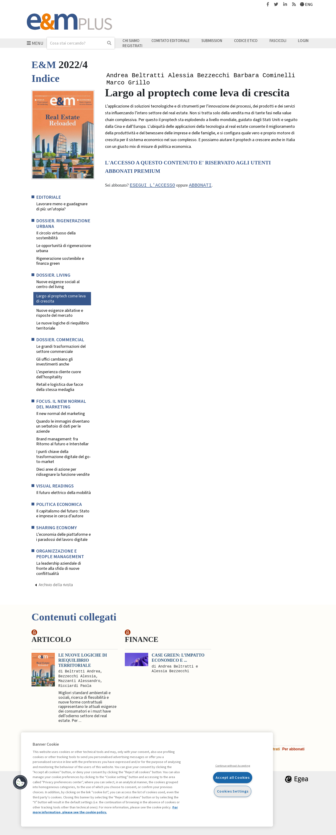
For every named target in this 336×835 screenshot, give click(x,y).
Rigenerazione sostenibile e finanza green (60, 261)
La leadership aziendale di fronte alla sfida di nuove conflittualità (58, 568)
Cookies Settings (232, 791)
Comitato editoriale (170, 41)
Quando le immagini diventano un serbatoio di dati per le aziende (63, 426)
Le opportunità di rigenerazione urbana (63, 248)
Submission (211, 41)
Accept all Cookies (233, 777)
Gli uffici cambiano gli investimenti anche (54, 362)
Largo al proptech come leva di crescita (61, 298)
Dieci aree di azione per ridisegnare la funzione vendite (63, 472)
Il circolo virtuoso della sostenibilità (56, 236)
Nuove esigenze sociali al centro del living (58, 284)
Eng (306, 4)
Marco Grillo (128, 83)
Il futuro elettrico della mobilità (63, 492)
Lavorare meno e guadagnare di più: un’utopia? (62, 207)
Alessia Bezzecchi (199, 76)
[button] (20, 782)
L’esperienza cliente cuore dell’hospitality (58, 374)
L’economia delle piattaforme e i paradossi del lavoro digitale (63, 537)
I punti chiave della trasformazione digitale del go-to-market (63, 456)
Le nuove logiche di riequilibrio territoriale (62, 326)
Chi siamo (131, 41)
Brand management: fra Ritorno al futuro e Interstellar (62, 442)
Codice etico (246, 41)
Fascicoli (278, 41)
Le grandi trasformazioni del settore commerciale (61, 349)
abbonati (200, 186)
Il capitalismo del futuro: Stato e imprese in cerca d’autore (62, 514)
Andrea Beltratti (135, 76)
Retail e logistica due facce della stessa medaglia (59, 387)
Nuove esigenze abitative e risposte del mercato (59, 313)
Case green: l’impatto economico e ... (178, 658)
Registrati (132, 46)
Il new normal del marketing (60, 413)
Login (303, 41)
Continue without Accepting (232, 766)
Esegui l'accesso (152, 186)
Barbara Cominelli (264, 76)
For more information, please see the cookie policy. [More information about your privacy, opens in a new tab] (105, 810)
